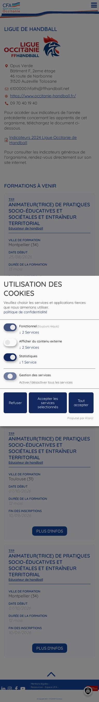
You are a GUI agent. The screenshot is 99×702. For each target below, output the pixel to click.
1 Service (28, 362)
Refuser (15, 402)
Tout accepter (81, 402)
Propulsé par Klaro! (80, 418)
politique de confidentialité (25, 312)
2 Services (29, 332)
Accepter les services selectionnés (48, 402)
